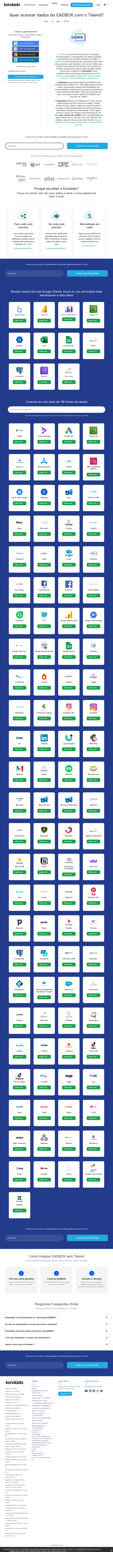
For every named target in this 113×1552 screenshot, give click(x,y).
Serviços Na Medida (39, 1450)
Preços (34, 1394)
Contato (35, 1392)
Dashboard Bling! (11, 1394)
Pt (106, 5)
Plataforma (36, 1439)
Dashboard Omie (11, 1416)
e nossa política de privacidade (27, 82)
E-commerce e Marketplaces (43, 1408)
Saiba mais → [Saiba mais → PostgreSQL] (19, 387)
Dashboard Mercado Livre (14, 1424)
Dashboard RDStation (12, 1418)
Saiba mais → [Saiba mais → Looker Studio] (19, 325)
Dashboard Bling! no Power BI (15, 1462)
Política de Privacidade (41, 1462)
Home (46, 21)
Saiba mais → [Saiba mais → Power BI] (44, 325)
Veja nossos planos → (90, 247)
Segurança (36, 1452)
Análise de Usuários (40, 1428)
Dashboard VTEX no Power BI (15, 1454)
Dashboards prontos (40, 1396)
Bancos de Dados (38, 1416)
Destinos (35, 1437)
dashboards (81, 76)
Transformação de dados (42, 1448)
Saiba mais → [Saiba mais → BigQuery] (19, 356)
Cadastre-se (65, 1399)
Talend (58, 21)
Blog (33, 1456)
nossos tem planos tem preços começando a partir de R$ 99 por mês (78, 122)
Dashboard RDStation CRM (14, 1399)
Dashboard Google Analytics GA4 (16, 1410)
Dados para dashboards (41, 1441)
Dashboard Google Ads (13, 1402)
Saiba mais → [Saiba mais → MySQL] (93, 356)
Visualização (37, 1435)
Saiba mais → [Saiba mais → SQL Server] (69, 387)
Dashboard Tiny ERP (12, 1396)
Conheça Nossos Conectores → (56, 249)
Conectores (36, 1398)
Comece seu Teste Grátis (87, 146)
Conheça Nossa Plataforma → (23, 252)
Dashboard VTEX (11, 1407)
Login (98, 5)
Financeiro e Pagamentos (42, 1411)
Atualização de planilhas (42, 1443)
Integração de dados (40, 1446)
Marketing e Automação (41, 1403)
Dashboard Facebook (12, 1405)
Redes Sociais (37, 1426)
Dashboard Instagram (12, 1413)
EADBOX (58, 61)
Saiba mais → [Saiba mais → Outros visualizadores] (69, 324)
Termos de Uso (37, 1460)
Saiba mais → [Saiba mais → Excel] (44, 356)
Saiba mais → (19, 447)
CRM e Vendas (37, 1400)
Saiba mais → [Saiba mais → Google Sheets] (69, 356)
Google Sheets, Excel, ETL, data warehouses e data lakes (80, 77)
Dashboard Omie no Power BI (15, 1510)
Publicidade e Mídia (39, 1406)
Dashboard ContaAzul (12, 1421)
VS (52, 21)
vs (32, 1465)
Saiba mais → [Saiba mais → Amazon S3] (93, 325)
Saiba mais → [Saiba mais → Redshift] (44, 387)
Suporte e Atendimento (41, 1413)
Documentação (37, 1458)
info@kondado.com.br (93, 1392)
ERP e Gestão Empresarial (41, 1423)
